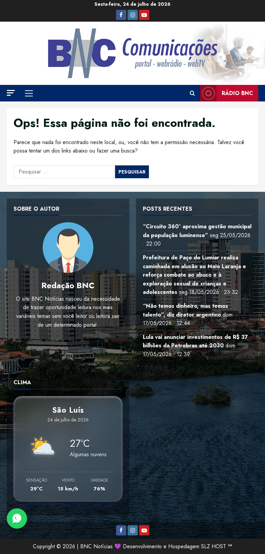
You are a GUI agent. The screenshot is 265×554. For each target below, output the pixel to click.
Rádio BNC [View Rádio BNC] (226, 93)
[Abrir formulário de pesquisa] (192, 93)
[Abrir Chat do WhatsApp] (17, 518)
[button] (11, 93)
